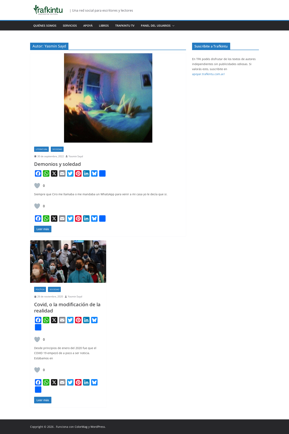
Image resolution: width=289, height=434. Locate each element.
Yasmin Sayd (76, 156)
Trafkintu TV (124, 25)
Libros (104, 25)
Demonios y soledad (57, 164)
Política (40, 289)
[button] (173, 25)
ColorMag (81, 427)
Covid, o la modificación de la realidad (67, 307)
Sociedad (57, 149)
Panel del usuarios (156, 25)
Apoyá (88, 25)
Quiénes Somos (44, 25)
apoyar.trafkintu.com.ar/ (208, 74)
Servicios (70, 25)
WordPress (98, 427)
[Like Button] (37, 186)
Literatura (41, 149)
